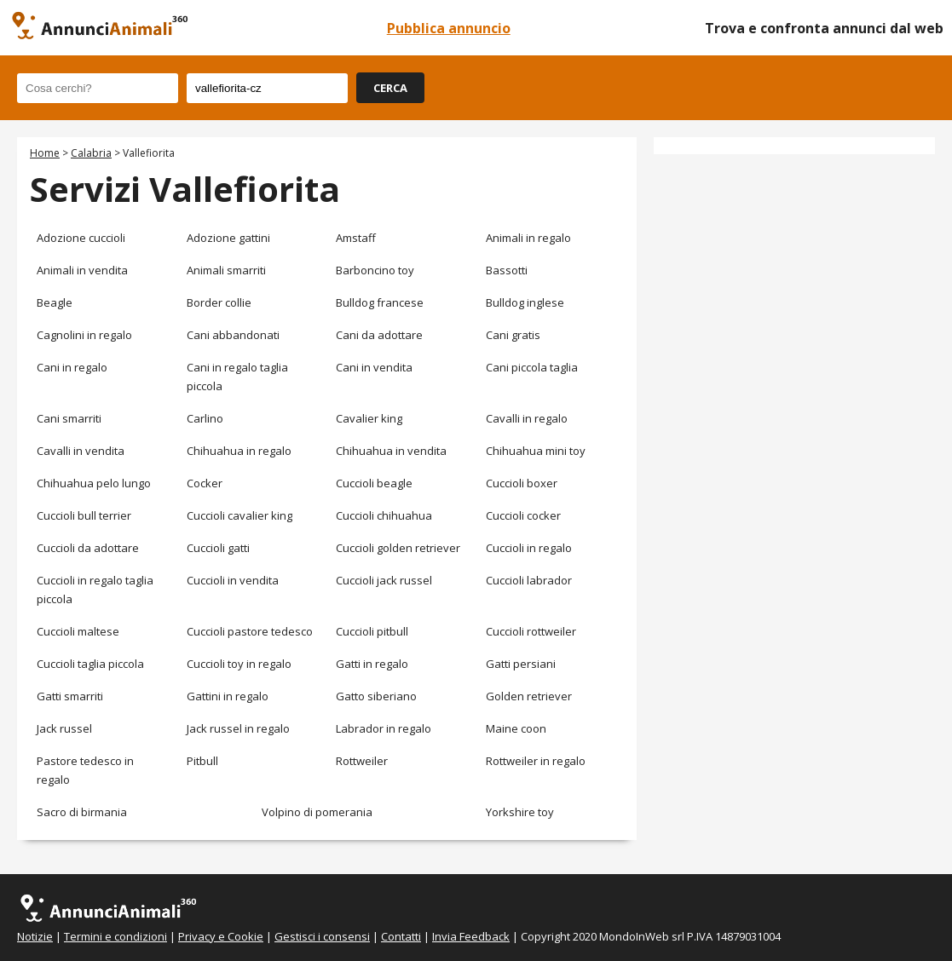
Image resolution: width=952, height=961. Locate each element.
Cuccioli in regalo (529, 547)
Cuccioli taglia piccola (90, 663)
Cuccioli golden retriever (398, 547)
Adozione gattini (228, 237)
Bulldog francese (380, 302)
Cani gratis (513, 334)
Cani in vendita (374, 367)
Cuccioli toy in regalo (239, 663)
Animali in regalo (528, 237)
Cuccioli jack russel (384, 580)
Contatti (401, 936)
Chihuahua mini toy (536, 450)
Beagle (54, 302)
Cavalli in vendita (80, 450)
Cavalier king (369, 418)
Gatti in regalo (372, 663)
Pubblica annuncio (449, 28)
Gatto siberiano (376, 696)
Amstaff (356, 237)
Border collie (219, 302)
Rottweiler (362, 760)
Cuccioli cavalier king (239, 515)
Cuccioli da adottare (88, 547)
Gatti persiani (521, 663)
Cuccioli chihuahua (384, 515)
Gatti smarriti (70, 696)
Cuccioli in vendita (233, 580)
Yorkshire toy (520, 812)
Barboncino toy (375, 270)
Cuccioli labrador (529, 580)
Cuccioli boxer (521, 483)
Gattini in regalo (227, 696)
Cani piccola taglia (532, 367)
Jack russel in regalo (238, 728)
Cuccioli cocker (523, 515)
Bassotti (507, 270)
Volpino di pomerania (317, 812)
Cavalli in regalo (527, 418)
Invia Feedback (471, 936)
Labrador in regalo (383, 728)
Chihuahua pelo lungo (94, 483)
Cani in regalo (72, 367)
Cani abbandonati (233, 334)
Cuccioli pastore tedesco (250, 631)
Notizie (35, 936)
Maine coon (516, 728)
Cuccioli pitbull (372, 631)
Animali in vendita (82, 270)
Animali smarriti (226, 270)
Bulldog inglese (525, 302)
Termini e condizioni (115, 936)
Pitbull (202, 760)
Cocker (204, 483)
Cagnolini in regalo (84, 334)
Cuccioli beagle (374, 483)
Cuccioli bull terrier (84, 515)
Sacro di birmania (82, 812)
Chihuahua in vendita (391, 450)
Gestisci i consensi (322, 936)
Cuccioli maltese (78, 631)
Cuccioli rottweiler (531, 631)
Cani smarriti (69, 418)
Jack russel (64, 728)
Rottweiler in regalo (536, 760)
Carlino (205, 418)
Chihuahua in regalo (239, 450)
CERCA (390, 87)
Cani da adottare (379, 334)
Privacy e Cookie (220, 936)
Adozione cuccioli (81, 237)
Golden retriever (529, 696)
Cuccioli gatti (218, 547)
